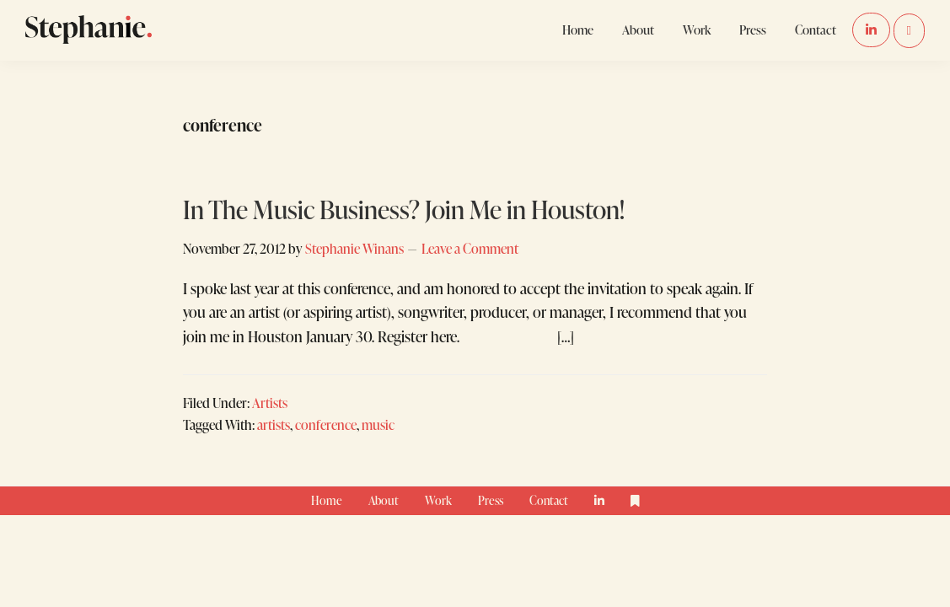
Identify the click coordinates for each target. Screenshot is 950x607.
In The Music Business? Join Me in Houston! (404, 209)
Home (326, 500)
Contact (548, 500)
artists (273, 424)
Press (490, 500)
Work (438, 500)
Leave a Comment (469, 248)
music (378, 424)
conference (326, 424)
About (383, 500)
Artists (269, 402)
